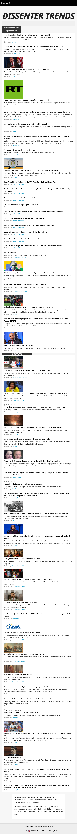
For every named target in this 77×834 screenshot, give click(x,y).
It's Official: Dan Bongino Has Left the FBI (18, 345)
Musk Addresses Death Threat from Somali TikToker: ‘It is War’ (26, 232)
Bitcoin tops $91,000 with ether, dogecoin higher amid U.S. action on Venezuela (32, 273)
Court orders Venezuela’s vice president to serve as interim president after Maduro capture (36, 393)
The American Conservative (19, 257)
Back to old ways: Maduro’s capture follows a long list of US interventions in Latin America (36, 513)
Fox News (14, 314)
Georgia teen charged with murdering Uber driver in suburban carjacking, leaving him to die (37, 112)
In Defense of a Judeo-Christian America (18, 675)
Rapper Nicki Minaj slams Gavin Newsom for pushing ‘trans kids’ (26, 124)
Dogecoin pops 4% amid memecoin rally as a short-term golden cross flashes (31, 170)
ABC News (15, 434)
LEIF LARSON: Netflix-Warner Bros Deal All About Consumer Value (27, 370)
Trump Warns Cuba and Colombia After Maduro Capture (24, 239)
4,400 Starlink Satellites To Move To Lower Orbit (21, 713)
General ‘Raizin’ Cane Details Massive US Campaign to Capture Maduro (29, 225)
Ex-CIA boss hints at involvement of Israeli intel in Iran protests (26, 69)
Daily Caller (17, 53)
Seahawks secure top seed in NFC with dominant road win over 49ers (28, 307)
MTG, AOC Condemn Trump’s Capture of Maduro (21, 205)
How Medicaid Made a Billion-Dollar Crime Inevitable (22, 633)
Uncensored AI (28, 827)
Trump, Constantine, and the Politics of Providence (22, 559)
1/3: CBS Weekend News (12, 757)
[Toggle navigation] (74, 3)
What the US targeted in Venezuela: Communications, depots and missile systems (33, 427)
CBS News (15, 468)
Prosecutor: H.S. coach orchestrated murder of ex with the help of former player (32, 461)
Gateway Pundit (16, 477)
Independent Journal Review (19, 377)
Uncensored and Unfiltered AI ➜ (11, 29)
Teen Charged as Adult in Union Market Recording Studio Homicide (27, 35)
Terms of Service (42, 831)
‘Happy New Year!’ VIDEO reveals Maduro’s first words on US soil (26, 100)
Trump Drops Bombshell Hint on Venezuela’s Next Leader (24, 218)
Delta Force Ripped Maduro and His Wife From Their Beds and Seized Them (30, 182)
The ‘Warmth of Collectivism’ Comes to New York (21, 602)
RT (15, 76)
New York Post (16, 119)
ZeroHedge (15, 412)
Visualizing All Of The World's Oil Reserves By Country (23, 484)
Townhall (14, 42)
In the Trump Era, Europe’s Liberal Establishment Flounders (25, 284)
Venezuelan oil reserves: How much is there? (19, 150)
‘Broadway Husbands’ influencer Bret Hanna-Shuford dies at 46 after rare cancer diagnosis (36, 699)
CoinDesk (14, 177)
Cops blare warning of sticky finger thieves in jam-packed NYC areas (28, 687)
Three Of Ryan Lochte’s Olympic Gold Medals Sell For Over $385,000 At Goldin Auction (34, 47)
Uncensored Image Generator (44, 827)
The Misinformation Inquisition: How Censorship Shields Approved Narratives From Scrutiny (36, 407)
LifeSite (14, 131)
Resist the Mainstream (18, 184)
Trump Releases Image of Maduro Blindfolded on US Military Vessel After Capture (33, 246)
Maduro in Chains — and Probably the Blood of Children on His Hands (28, 579)
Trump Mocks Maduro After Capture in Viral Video (21, 198)
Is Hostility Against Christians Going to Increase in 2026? (24, 654)
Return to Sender (10, 252)
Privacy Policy (53, 831)
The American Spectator (18, 566)
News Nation (15, 155)
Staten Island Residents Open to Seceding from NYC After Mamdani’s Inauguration (33, 212)
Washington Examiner (18, 400)
